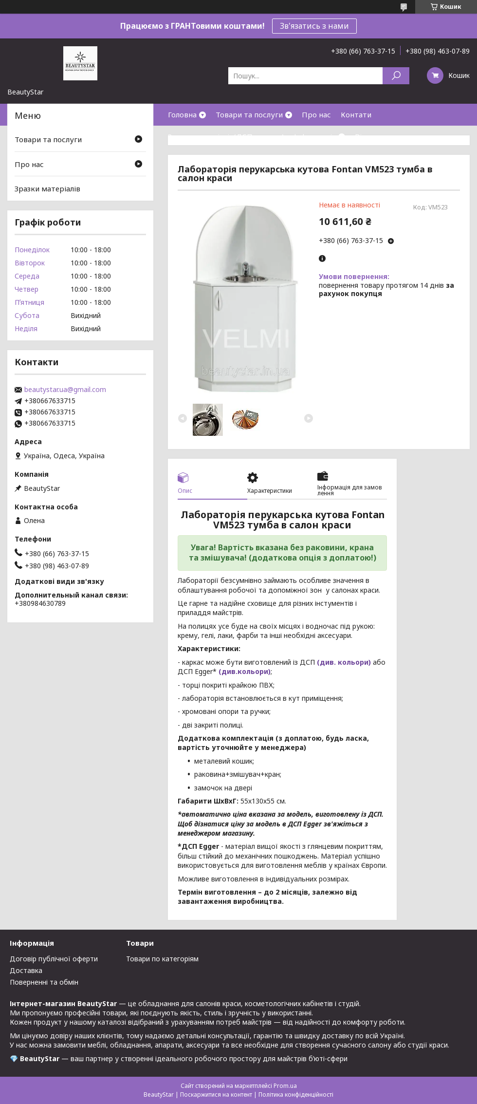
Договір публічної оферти (54, 958)
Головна (182, 114)
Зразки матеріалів (47, 188)
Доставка (26, 970)
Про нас (316, 114)
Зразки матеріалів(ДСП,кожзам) (226, 136)
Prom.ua (285, 1086)
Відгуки (369, 136)
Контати (356, 114)
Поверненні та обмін (44, 982)
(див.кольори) (245, 671)
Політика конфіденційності (295, 1094)
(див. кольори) (344, 662)
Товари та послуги (249, 114)
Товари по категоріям (162, 958)
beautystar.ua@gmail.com (65, 389)
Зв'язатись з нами (314, 25)
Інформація (315, 136)
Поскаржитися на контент (216, 1094)
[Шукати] (396, 75)
